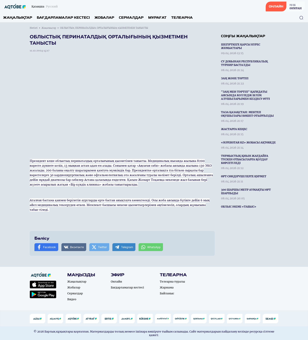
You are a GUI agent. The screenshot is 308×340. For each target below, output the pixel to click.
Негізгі (34, 28)
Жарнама (167, 287)
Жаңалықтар (17, 17)
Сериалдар (131, 17)
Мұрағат (157, 17)
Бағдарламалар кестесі (63, 17)
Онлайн (116, 281)
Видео (71, 299)
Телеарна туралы (172, 281)
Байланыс (167, 293)
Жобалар (104, 17)
